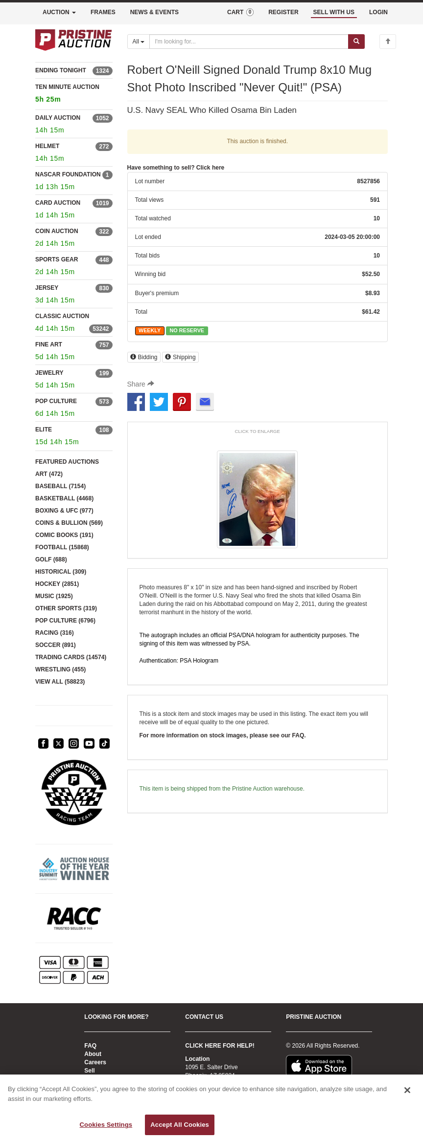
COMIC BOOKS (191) (64, 535)
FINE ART (48, 344)
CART (240, 12)
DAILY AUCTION (57, 117)
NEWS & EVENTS (154, 12)
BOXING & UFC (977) (64, 510)
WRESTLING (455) (60, 669)
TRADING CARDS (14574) (70, 657)
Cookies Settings (106, 1124)
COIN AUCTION (56, 231)
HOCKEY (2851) (57, 584)
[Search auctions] (249, 41)
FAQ (90, 1045)
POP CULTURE (56, 401)
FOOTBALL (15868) (62, 547)
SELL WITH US (333, 12)
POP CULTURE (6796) (65, 620)
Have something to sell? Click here (176, 167)
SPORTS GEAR (56, 259)
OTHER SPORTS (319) (66, 608)
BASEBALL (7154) (60, 486)
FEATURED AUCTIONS (67, 461)
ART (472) (49, 474)
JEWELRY (49, 372)
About (92, 1054)
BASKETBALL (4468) (64, 498)
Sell (89, 1070)
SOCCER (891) (55, 645)
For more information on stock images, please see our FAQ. (223, 735)
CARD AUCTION (57, 202)
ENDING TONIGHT (60, 70)
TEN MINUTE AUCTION (74, 95)
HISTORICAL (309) (60, 571)
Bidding (144, 357)
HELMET (47, 146)
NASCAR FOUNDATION (68, 174)
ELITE (43, 429)
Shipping (180, 357)
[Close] (407, 1090)
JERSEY (46, 287)
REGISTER (283, 12)
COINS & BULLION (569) (69, 522)
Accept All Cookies (179, 1124)
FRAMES (103, 12)
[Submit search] (356, 41)
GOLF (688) (51, 559)
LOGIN (378, 12)
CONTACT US (204, 1016)
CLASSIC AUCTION (62, 316)
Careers (95, 1062)
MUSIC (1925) (54, 596)
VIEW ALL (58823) (60, 681)
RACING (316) (54, 632)
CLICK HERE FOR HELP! (219, 1045)
